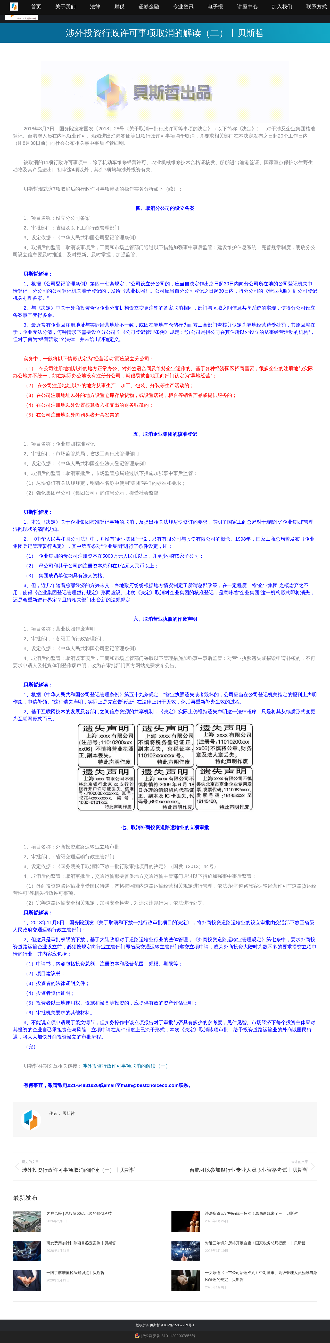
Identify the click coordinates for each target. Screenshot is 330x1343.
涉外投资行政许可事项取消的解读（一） (126, 1066)
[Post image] (27, 1221)
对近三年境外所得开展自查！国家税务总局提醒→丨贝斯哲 (255, 1243)
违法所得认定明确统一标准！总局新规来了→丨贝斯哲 (251, 1213)
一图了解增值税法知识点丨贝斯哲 (75, 1272)
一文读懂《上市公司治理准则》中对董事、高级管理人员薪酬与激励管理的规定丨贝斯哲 (261, 1276)
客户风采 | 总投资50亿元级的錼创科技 (79, 1213)
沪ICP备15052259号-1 (177, 1325)
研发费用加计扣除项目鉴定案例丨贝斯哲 (81, 1243)
